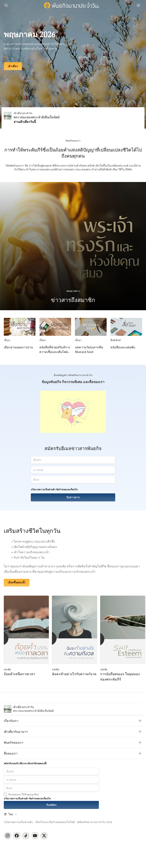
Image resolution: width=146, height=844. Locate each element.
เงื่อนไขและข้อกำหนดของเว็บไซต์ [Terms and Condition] (55, 822)
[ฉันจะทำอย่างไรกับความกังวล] (74, 639)
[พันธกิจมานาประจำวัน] (71, 5)
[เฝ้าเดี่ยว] (13, 66)
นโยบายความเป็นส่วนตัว (43, 489)
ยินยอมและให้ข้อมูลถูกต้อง (23, 794)
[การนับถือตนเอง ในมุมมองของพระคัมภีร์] (122, 639)
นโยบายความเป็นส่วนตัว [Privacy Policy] (18, 822)
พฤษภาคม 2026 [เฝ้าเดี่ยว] (29, 34)
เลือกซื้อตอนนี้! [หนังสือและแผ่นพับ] (16, 582)
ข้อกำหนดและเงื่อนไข (67, 489)
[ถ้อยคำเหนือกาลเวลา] (26, 639)
